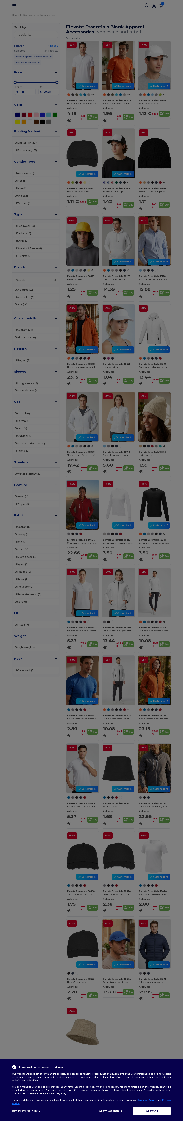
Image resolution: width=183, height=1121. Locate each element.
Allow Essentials (110, 1110)
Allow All (152, 1110)
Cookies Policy (147, 1100)
